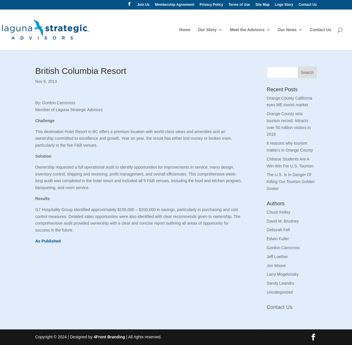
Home (185, 30)
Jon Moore (276, 265)
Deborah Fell (278, 229)
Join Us (143, 5)
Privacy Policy (211, 5)
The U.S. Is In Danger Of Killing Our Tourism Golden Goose (291, 181)
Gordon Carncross (283, 247)
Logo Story (284, 5)
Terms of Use (239, 5)
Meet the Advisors (247, 30)
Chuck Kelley (278, 212)
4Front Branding (109, 337)
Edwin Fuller (278, 238)
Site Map (262, 5)
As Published (48, 241)
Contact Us (308, 5)
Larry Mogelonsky (283, 274)
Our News (287, 30)
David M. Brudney (283, 221)
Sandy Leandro (280, 283)
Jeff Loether (277, 256)
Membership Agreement (174, 5)
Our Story (207, 30)
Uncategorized (280, 292)
